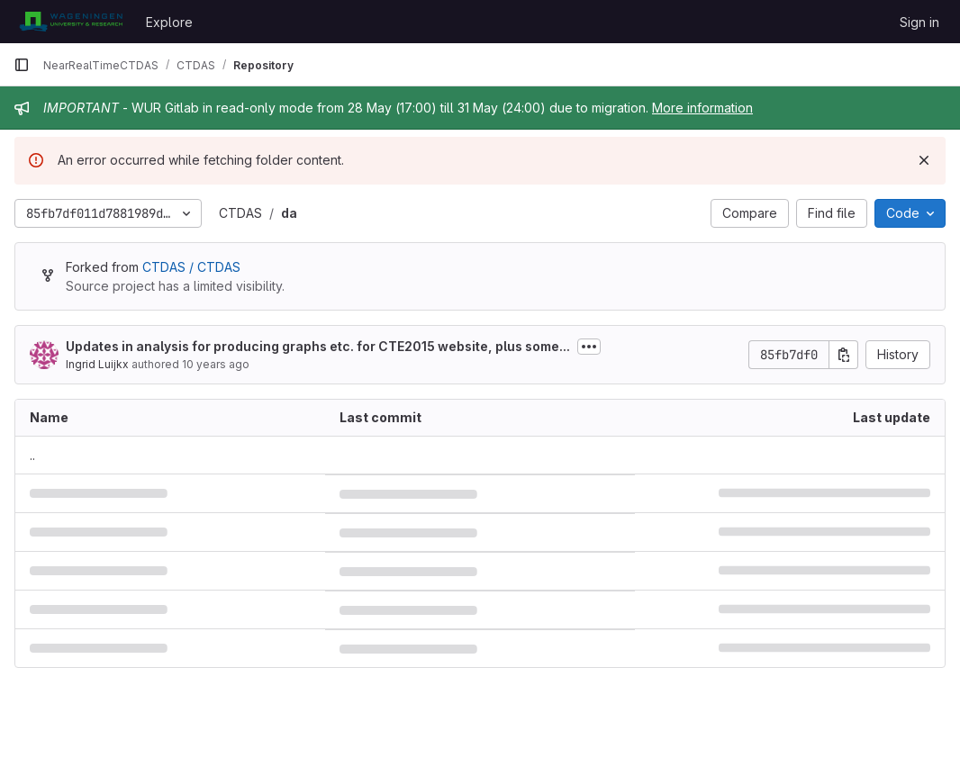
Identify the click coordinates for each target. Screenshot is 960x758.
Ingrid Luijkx (97, 364)
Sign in (919, 22)
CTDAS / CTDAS (191, 267)
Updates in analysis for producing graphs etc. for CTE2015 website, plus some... (318, 346)
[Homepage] (70, 21)
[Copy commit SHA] (843, 354)
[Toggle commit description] (589, 346)
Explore (169, 22)
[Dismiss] (924, 160)
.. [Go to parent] (32, 455)
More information (702, 107)
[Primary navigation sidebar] (21, 64)
